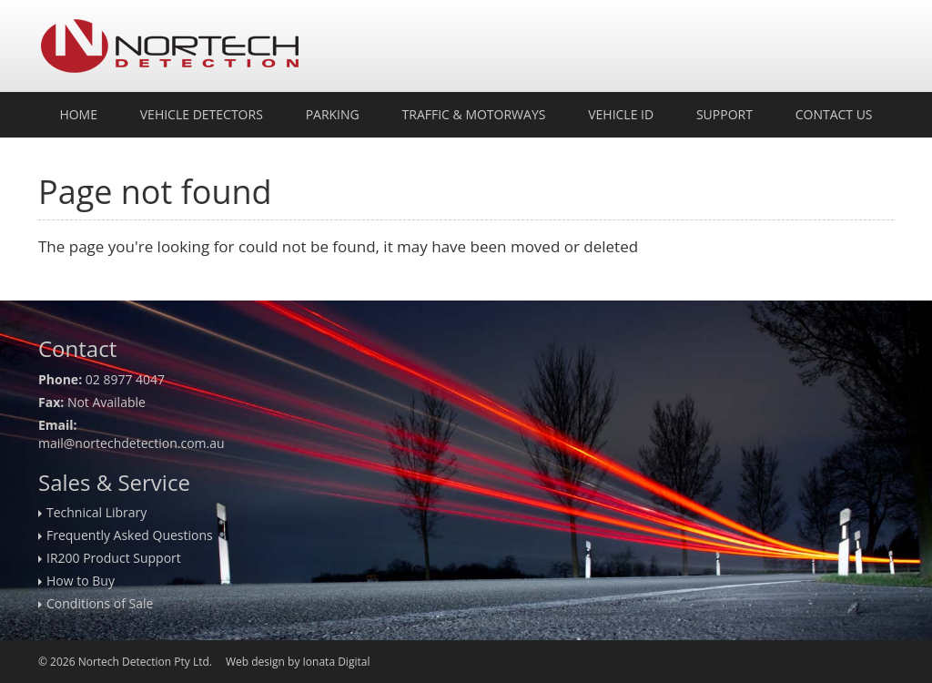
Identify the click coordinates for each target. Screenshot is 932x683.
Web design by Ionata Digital (298, 661)
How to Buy (80, 580)
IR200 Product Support (113, 557)
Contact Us (834, 114)
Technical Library (96, 512)
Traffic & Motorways (474, 114)
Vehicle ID (620, 114)
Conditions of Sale (99, 603)
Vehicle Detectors (201, 114)
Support (724, 114)
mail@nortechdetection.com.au (131, 443)
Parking (333, 114)
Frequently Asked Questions (129, 535)
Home (78, 114)
